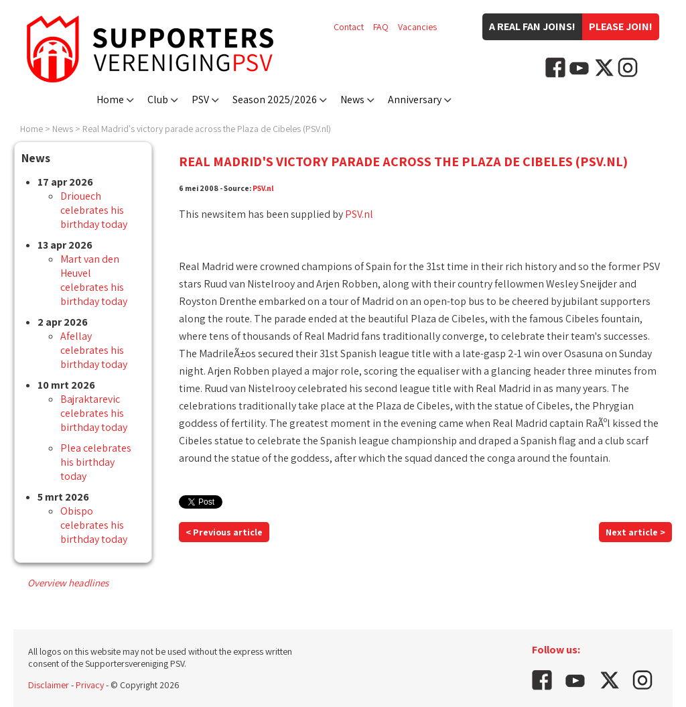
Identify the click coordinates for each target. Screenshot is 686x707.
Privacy (90, 685)
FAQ (381, 27)
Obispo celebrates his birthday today (93, 525)
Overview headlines (68, 582)
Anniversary (414, 99)
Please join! (621, 26)
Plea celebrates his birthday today (95, 462)
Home (110, 99)
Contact (349, 27)
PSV (200, 99)
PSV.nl (263, 188)
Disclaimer (48, 685)
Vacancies (417, 27)
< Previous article (224, 532)
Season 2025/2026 (274, 99)
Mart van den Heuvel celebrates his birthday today (93, 280)
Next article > (635, 532)
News (352, 99)
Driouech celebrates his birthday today (93, 210)
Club (157, 99)
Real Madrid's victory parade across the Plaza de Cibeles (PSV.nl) (206, 129)
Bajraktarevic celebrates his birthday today (93, 413)
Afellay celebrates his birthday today (93, 350)
